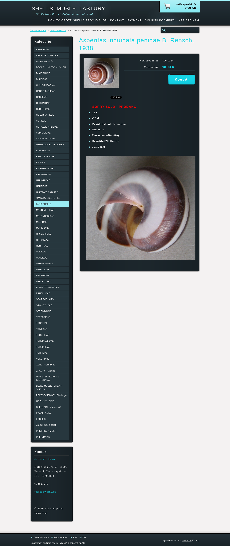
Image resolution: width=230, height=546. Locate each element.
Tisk (84, 537)
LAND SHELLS (58, 30)
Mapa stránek (60, 537)
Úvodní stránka (38, 30)
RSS (75, 537)
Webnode (186, 540)
